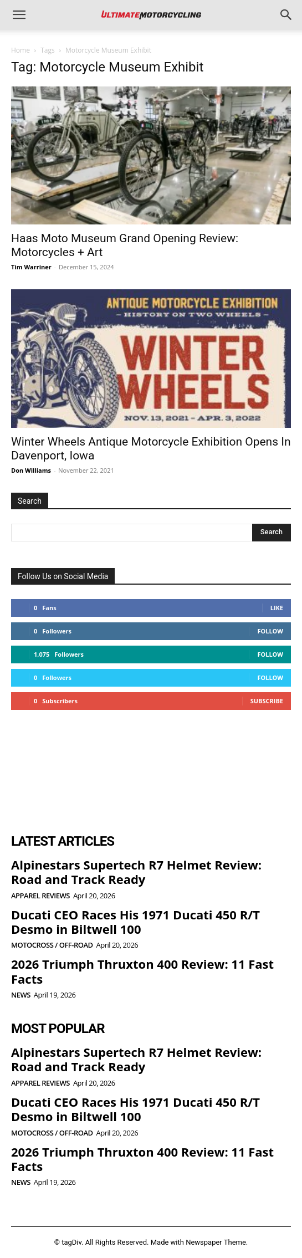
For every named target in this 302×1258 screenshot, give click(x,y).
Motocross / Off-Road (52, 945)
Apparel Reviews (40, 896)
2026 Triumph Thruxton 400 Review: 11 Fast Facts (142, 970)
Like (276, 608)
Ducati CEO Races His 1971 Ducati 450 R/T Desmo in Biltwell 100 (135, 921)
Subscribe (266, 701)
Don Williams (31, 470)
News (20, 995)
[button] (19, 15)
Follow (270, 631)
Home (20, 50)
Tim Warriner (31, 267)
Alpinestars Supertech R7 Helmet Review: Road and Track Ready (136, 871)
